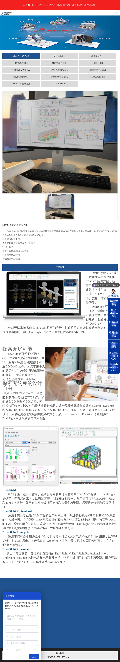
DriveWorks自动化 (59, 77)
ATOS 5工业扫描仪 (21, 83)
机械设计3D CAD (21, 56)
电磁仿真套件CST (21, 77)
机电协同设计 (97, 56)
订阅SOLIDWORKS (21, 70)
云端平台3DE (98, 63)
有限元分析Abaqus (97, 70)
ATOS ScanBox (59, 83)
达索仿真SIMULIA (59, 70)
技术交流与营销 (59, 63)
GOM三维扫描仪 (97, 77)
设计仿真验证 (59, 56)
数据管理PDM (21, 63)
